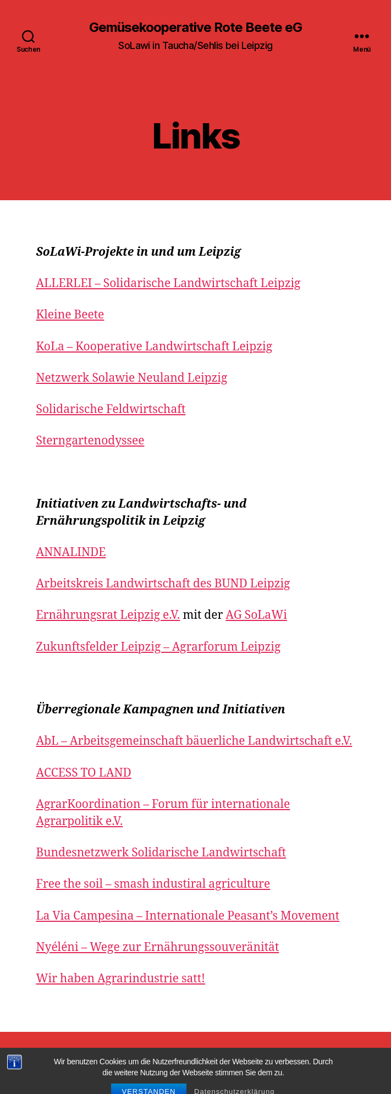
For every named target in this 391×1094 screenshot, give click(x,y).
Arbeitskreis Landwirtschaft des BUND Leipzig (163, 583)
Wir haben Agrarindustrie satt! (121, 978)
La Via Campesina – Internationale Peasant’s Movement (188, 916)
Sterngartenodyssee (90, 440)
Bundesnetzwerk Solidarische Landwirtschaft (161, 852)
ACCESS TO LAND (83, 773)
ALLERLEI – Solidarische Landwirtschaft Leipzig (168, 283)
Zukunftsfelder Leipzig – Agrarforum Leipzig (158, 647)
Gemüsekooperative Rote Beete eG (195, 27)
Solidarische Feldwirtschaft (111, 409)
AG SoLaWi (256, 615)
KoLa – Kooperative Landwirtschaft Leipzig (154, 346)
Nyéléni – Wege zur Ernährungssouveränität (157, 947)
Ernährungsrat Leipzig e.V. (108, 615)
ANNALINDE (71, 552)
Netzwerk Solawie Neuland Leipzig (132, 378)
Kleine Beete (70, 314)
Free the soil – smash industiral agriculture (153, 884)
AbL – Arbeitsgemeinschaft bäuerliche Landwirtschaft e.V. (194, 741)
